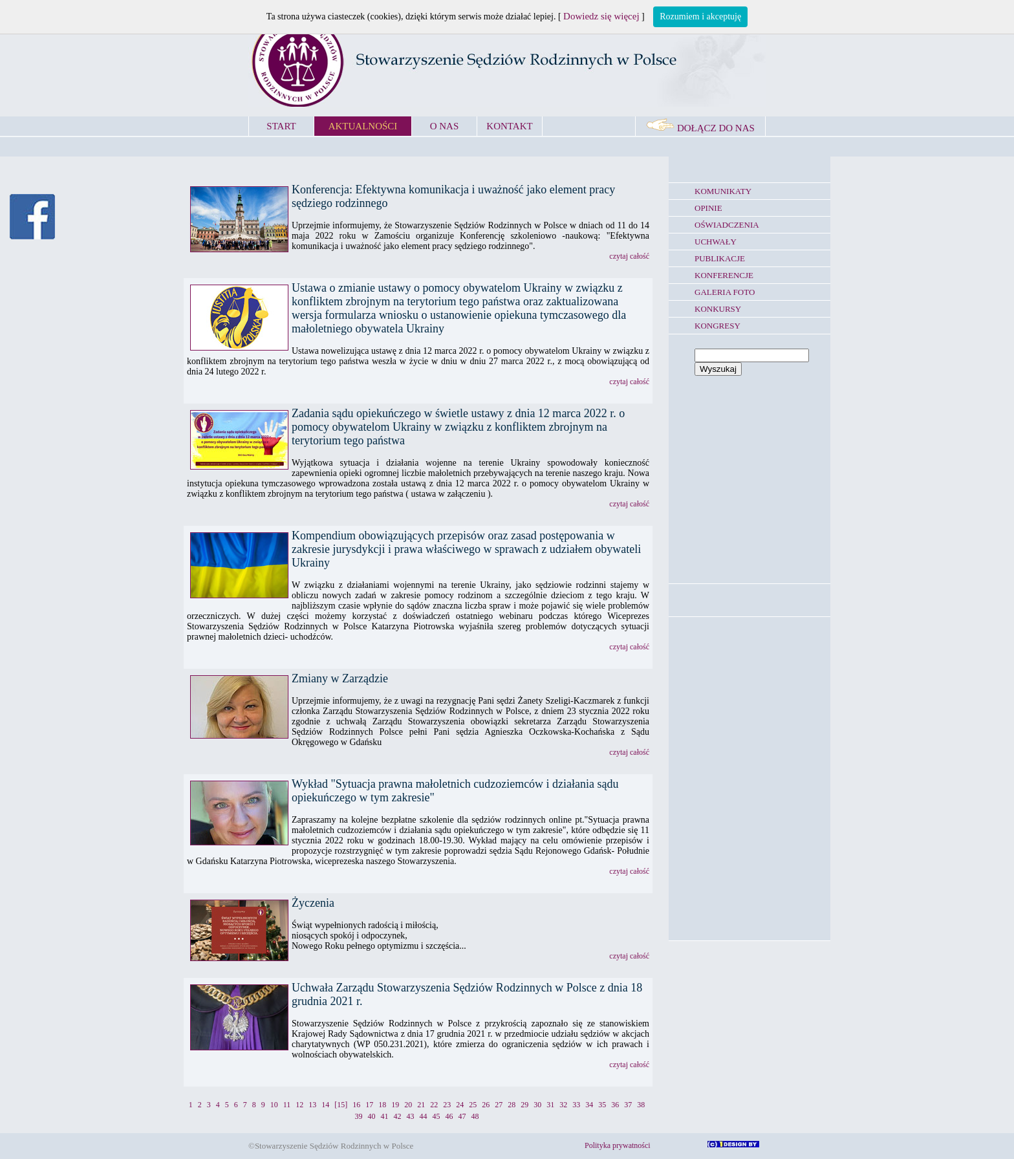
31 (550, 1104)
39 (359, 1116)
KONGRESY (717, 325)
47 (462, 1116)
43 (411, 1116)
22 (434, 1104)
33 (576, 1104)
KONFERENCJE (724, 275)
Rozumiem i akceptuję (700, 16)
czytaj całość (629, 256)
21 (421, 1104)
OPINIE (708, 208)
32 (563, 1104)
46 (449, 1116)
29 (524, 1104)
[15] (340, 1104)
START (281, 126)
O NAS (444, 126)
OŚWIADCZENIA (727, 225)
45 (436, 1116)
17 (369, 1104)
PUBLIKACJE (720, 258)
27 (498, 1104)
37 (628, 1104)
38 (641, 1104)
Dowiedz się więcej (601, 16)
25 (473, 1104)
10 (274, 1104)
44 (423, 1116)
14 (325, 1104)
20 (408, 1104)
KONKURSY (718, 309)
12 (299, 1104)
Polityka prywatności (618, 1145)
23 (447, 1104)
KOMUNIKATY (723, 191)
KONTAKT (509, 126)
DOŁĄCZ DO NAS (700, 128)
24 (460, 1104)
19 (395, 1104)
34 (589, 1104)
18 (382, 1104)
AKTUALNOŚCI (363, 126)
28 (511, 1104)
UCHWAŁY (716, 241)
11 (287, 1104)
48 (475, 1116)
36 (615, 1104)
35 (602, 1104)
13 (312, 1104)
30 (537, 1104)
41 (385, 1116)
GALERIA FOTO (725, 292)
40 (372, 1116)
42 (398, 1116)
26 (486, 1104)
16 (356, 1104)
